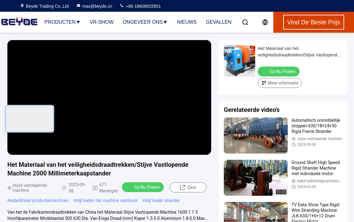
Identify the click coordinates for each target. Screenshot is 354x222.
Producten (62, 22)
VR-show (102, 22)
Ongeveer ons (145, 22)
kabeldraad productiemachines (39, 200)
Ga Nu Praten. (143, 187)
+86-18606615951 (140, 6)
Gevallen (218, 22)
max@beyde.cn (94, 6)
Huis (29, 22)
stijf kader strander (162, 200)
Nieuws (187, 22)
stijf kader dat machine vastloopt (106, 200)
